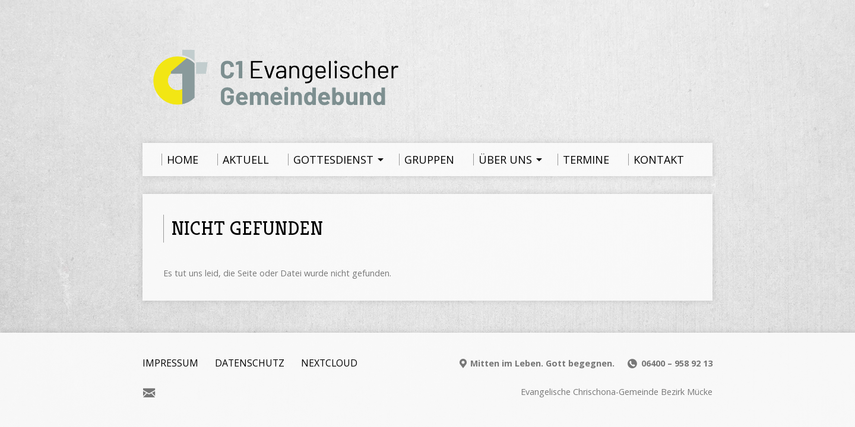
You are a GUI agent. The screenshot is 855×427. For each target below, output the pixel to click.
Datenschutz (249, 362)
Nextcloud (329, 362)
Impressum (170, 362)
